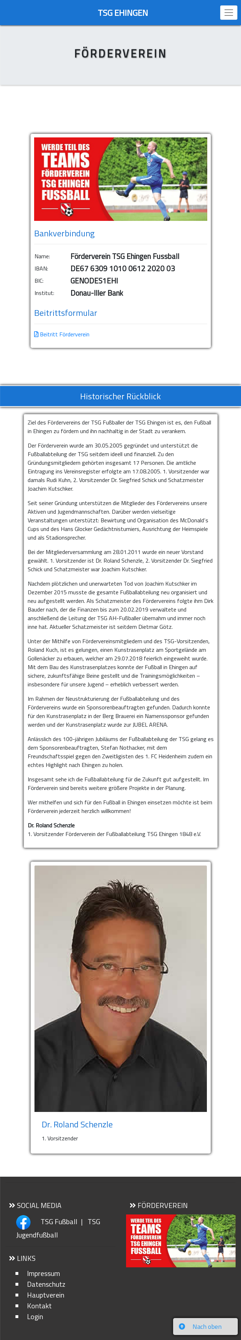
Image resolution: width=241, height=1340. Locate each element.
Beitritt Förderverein (61, 334)
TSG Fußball (58, 1221)
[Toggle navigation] (228, 12)
